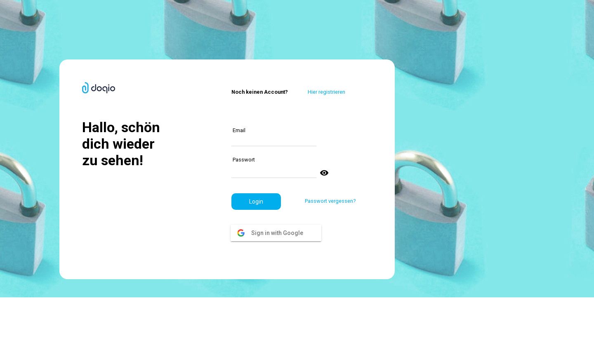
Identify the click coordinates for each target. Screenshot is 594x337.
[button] (256, 201)
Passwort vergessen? (330, 201)
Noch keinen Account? (259, 92)
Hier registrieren (326, 92)
